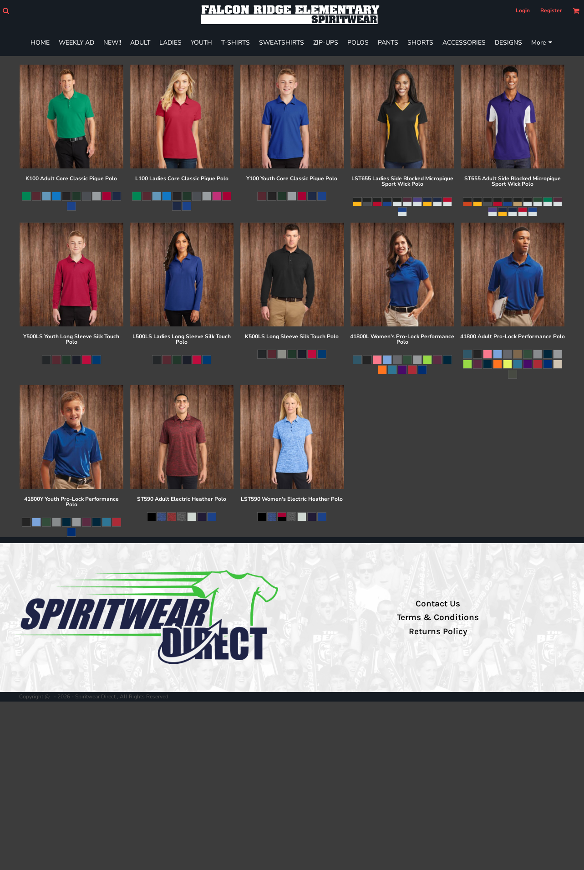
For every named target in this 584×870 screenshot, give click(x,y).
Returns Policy (438, 631)
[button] (5, 10)
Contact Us (438, 604)
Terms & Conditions (438, 617)
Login (523, 10)
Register (551, 10)
